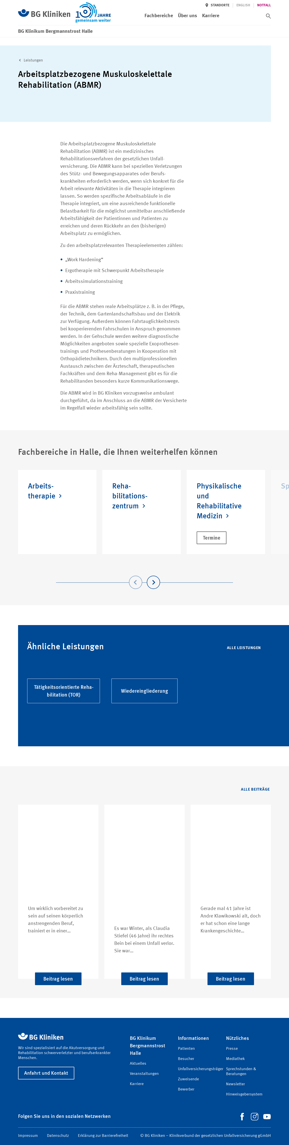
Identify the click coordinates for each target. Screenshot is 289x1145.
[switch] (268, 16)
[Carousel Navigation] (144, 576)
